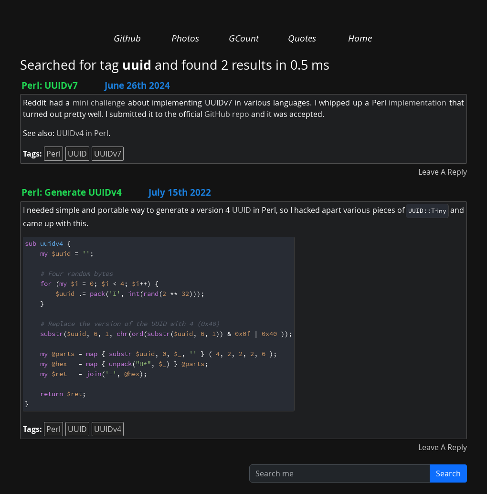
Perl (53, 153)
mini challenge (99, 102)
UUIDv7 (107, 153)
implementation (417, 102)
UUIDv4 (107, 429)
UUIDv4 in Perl (82, 133)
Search (448, 473)
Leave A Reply (442, 172)
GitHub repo (226, 114)
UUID (77, 153)
